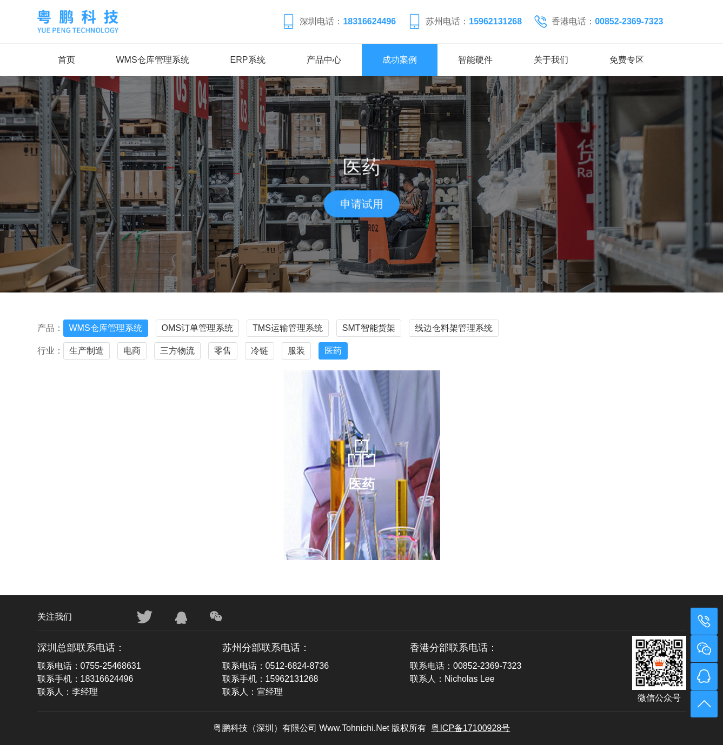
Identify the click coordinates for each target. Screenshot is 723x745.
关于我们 (551, 59)
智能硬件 (475, 59)
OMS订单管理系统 (197, 327)
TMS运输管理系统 (288, 327)
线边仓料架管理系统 (454, 327)
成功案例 (399, 59)
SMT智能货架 (368, 327)
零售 (222, 350)
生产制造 (86, 350)
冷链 (259, 350)
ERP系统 (248, 59)
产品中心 (324, 59)
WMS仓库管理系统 (152, 59)
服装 (296, 350)
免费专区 (626, 59)
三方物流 (177, 350)
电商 (132, 350)
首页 (66, 59)
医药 (333, 350)
